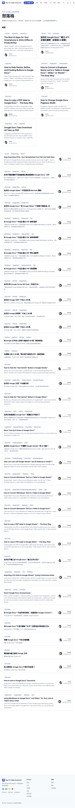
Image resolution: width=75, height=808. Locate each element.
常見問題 (29, 796)
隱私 (54, 2)
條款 (59, 2)
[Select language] (68, 3)
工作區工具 (29, 2)
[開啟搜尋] (63, 2)
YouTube (10, 792)
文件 (50, 2)
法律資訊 (53, 788)
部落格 (46, 2)
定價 (41, 2)
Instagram (17, 792)
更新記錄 (29, 793)
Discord (4, 792)
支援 (37, 2)
